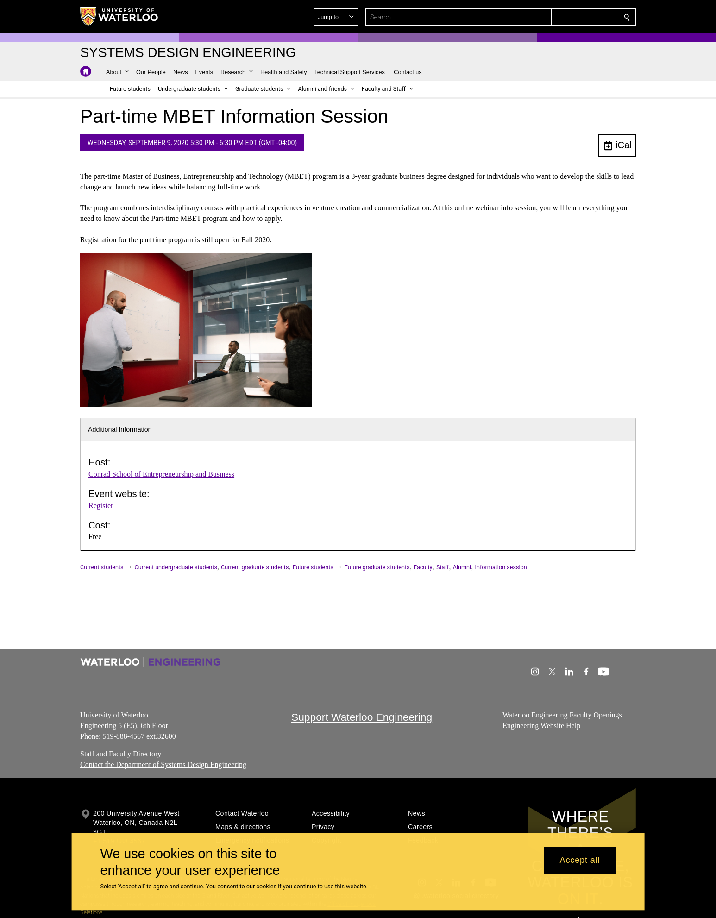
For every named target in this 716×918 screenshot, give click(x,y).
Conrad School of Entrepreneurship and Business (161, 474)
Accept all (580, 860)
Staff (442, 567)
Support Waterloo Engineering (361, 717)
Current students (102, 567)
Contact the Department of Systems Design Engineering (163, 764)
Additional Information (120, 429)
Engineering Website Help (541, 725)
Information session (501, 567)
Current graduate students (255, 567)
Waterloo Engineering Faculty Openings (562, 715)
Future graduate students (377, 567)
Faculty (423, 567)
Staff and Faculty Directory (120, 754)
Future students (313, 567)
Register (100, 505)
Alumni (462, 567)
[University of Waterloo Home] (119, 16)
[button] (560, 17)
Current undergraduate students (176, 567)
